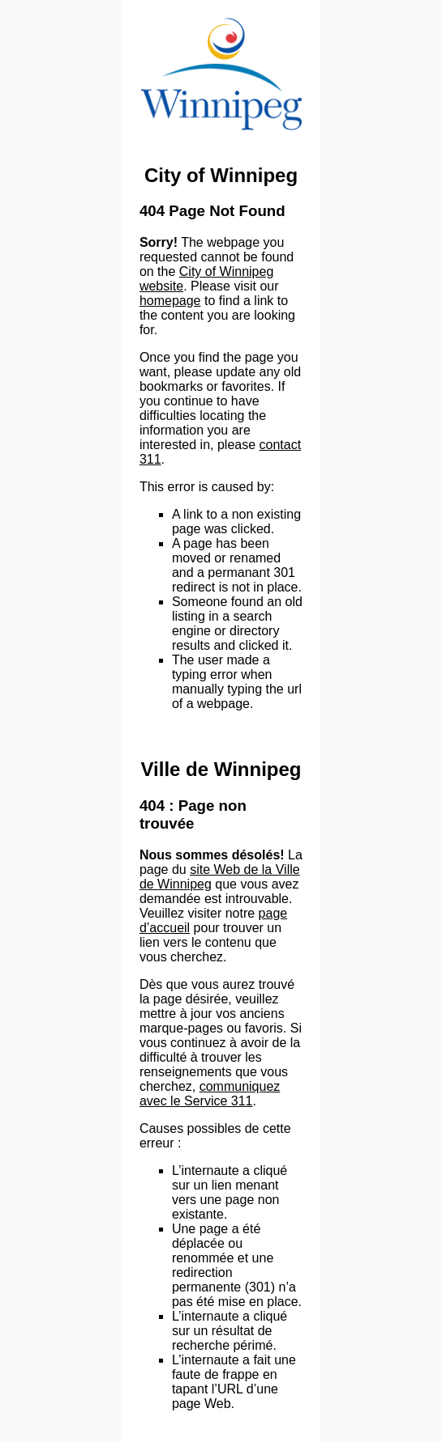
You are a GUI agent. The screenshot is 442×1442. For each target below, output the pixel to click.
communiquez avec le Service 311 (209, 1093)
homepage (170, 300)
